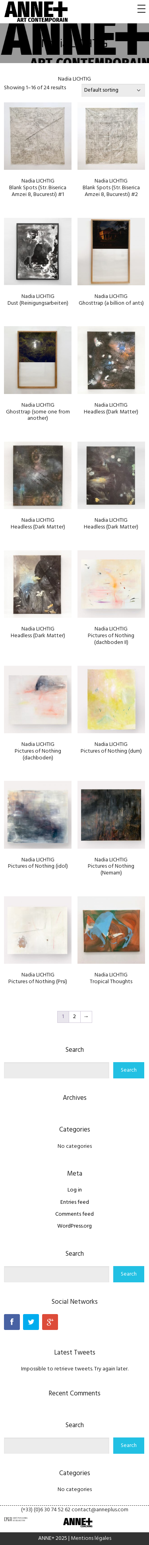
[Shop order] (113, 90)
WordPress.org (74, 1226)
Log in (75, 1190)
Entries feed (74, 1202)
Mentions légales (91, 1538)
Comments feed (74, 1214)
